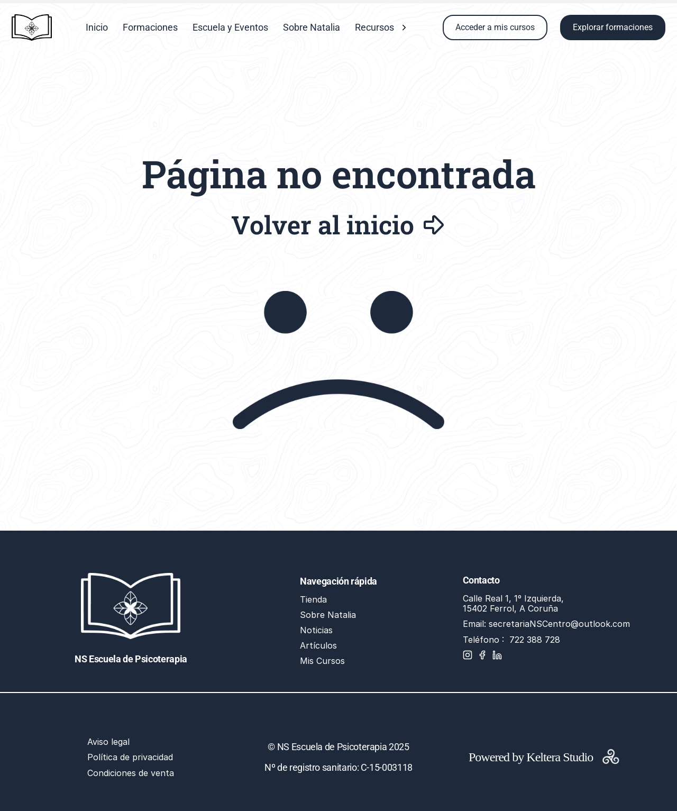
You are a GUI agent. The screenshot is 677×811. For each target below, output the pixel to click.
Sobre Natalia (328, 614)
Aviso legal (108, 741)
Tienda (313, 599)
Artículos (318, 645)
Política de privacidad (130, 757)
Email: (476, 623)
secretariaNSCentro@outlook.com (559, 623)
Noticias (316, 630)
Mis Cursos (322, 660)
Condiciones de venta (130, 773)
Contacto (481, 580)
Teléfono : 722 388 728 (511, 639)
